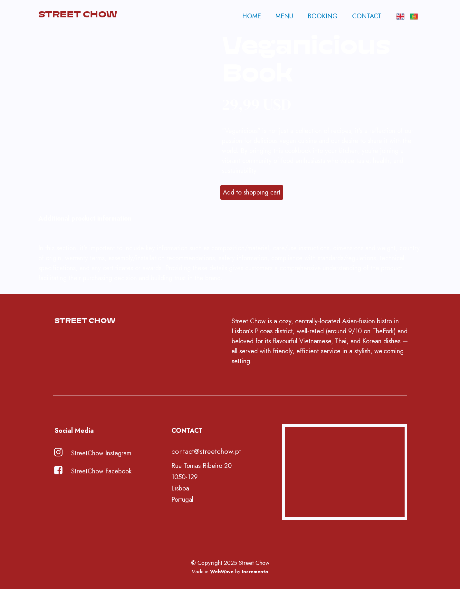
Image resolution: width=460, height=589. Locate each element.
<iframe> (345, 472)
